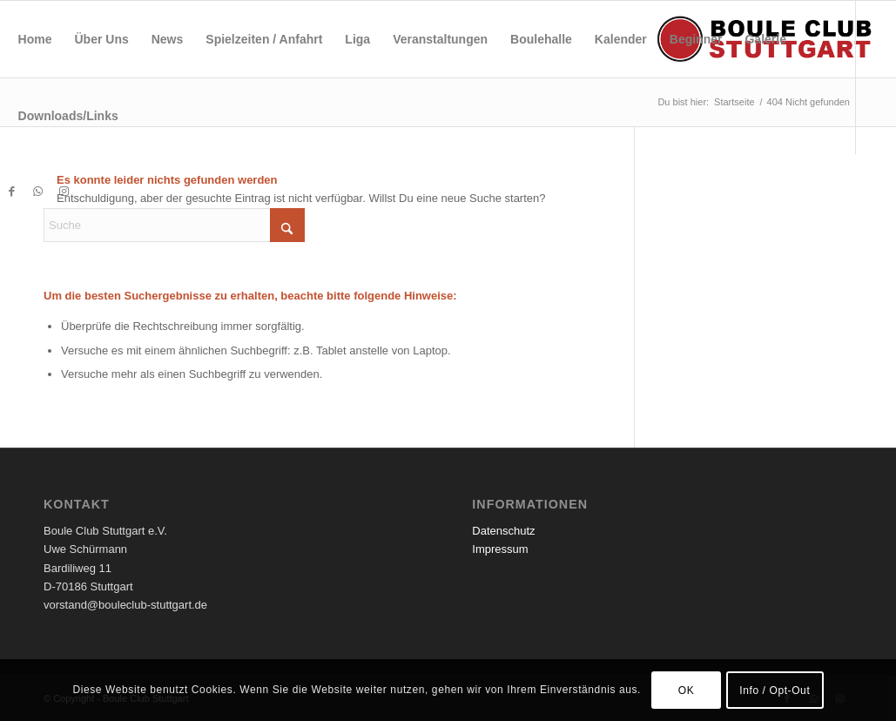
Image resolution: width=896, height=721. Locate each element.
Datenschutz (503, 530)
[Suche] (174, 225)
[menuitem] (35, 39)
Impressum (500, 549)
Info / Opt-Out (774, 690)
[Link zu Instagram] (64, 192)
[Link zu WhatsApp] (38, 192)
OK (686, 690)
